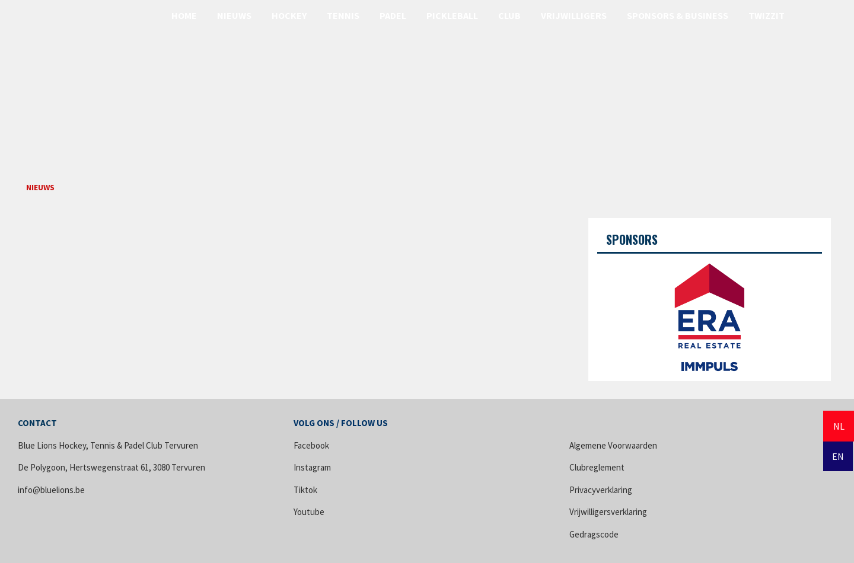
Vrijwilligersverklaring (608, 511)
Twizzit (766, 15)
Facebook (311, 445)
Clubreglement (596, 467)
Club (509, 15)
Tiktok (305, 489)
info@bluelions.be (51, 489)
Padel (393, 15)
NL (839, 426)
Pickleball (452, 15)
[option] (709, 313)
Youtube (309, 511)
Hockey (289, 15)
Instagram (312, 467)
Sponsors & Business (677, 15)
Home (184, 15)
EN (838, 456)
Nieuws (234, 15)
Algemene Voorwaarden (613, 445)
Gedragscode (594, 534)
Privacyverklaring (600, 489)
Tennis (343, 15)
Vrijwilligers (574, 15)
